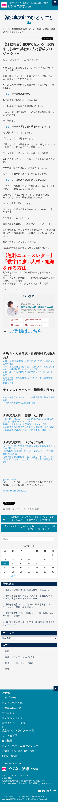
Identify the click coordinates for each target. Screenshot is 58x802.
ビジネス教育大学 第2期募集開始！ (20, 403)
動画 (7, 651)
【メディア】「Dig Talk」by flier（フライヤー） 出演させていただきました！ (29, 528)
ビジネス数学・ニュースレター (20, 745)
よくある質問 (9, 735)
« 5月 (13, 576)
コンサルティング (12, 718)
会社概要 (7, 740)
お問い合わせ (9, 755)
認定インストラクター (15, 723)
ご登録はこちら (25, 331)
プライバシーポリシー (11, 796)
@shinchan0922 (10, 479)
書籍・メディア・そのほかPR (19, 657)
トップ (6, 29)
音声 (37, 509)
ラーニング (8, 712)
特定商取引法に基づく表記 (33, 796)
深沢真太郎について (13, 707)
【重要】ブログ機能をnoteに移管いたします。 (27, 589)
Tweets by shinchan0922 (15, 490)
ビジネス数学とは (12, 702)
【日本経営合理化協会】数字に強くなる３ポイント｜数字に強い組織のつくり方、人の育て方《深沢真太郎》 (29, 459)
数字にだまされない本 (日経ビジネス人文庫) (24, 424)
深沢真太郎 (32, 60)
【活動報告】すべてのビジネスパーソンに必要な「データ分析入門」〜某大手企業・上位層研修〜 (28, 518)
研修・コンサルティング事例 (20, 509)
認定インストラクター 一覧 (18, 730)
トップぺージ (9, 697)
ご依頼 (19, 750)
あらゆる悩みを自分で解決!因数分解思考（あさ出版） (29, 427)
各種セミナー (9, 383)
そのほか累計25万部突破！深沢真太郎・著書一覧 (27, 430)
